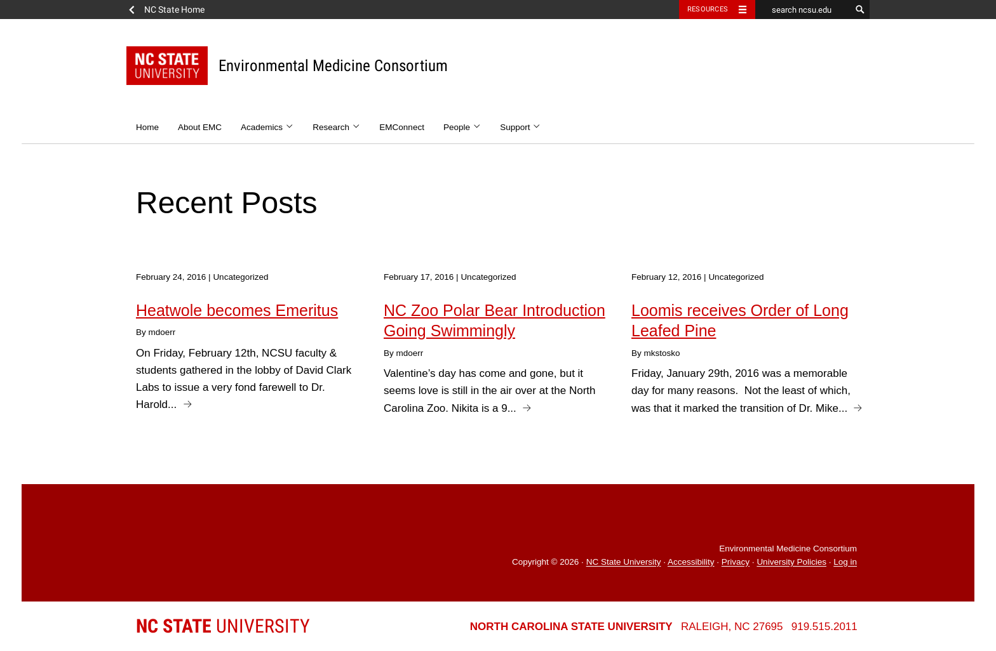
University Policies (791, 562)
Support (520, 127)
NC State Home (174, 9)
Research (336, 127)
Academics (267, 127)
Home (147, 127)
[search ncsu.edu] (803, 9)
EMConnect (401, 127)
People (462, 127)
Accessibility (691, 562)
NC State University (623, 562)
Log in (845, 562)
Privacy (736, 562)
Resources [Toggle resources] (707, 9)
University (223, 626)
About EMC (200, 127)
